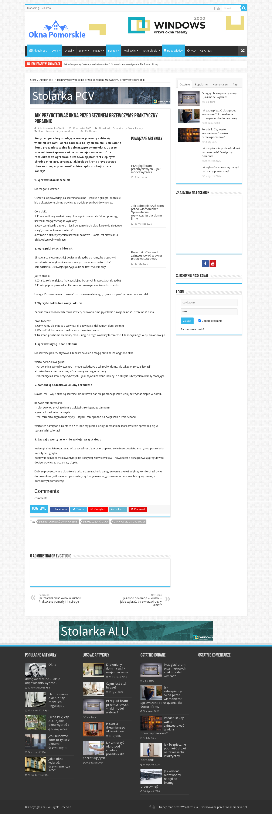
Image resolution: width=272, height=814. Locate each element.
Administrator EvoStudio (51, 128)
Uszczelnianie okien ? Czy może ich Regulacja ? (58, 700)
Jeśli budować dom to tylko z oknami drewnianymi (58, 741)
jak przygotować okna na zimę (58, 521)
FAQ (191, 50)
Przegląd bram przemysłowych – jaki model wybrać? (146, 169)
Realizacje (130, 50)
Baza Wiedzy (173, 50)
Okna (55, 50)
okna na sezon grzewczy (129, 521)
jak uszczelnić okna (95, 521)
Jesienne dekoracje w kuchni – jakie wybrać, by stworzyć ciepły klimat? (140, 600)
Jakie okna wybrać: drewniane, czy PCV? (59, 764)
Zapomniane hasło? (193, 329)
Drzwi (68, 50)
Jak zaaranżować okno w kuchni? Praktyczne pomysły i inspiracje (60, 598)
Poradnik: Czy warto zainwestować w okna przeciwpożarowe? (146, 255)
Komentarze (220, 84)
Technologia (149, 50)
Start (33, 79)
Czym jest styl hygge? (116, 685)
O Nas (206, 50)
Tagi (235, 84)
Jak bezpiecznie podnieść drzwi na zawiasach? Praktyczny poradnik (221, 152)
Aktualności (38, 50)
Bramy (82, 50)
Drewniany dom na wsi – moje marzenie (117, 668)
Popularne (201, 84)
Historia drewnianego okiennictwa (115, 727)
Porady (112, 50)
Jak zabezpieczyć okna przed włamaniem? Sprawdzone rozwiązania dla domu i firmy (111, 64)
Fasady (97, 50)
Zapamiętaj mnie (210, 320)
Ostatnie (185, 84)
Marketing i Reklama (39, 8)
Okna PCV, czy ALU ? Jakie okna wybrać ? (58, 721)
